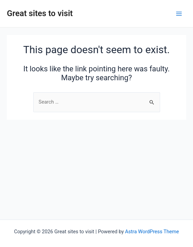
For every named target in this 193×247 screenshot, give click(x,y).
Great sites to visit (40, 13)
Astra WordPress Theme (152, 231)
